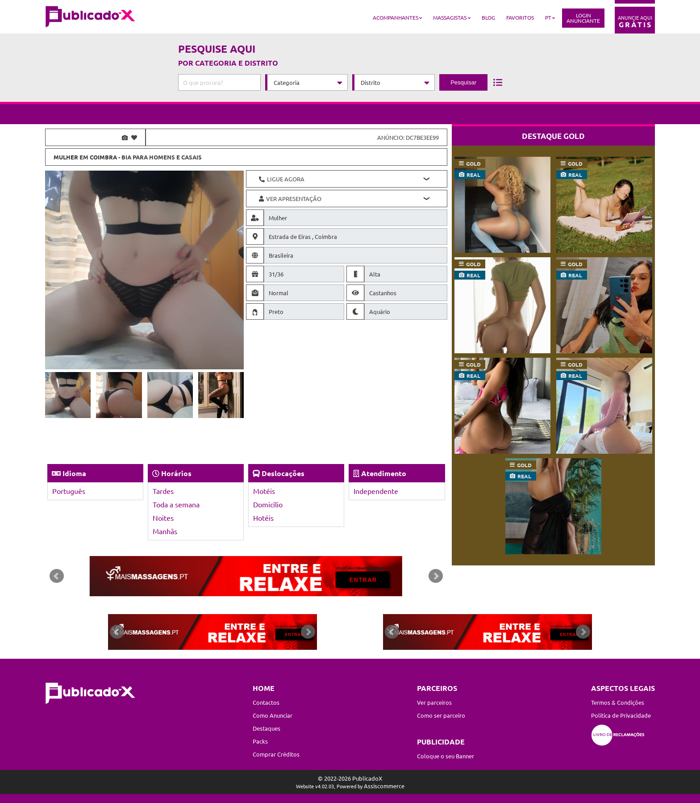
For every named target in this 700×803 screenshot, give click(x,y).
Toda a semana (176, 504)
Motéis (264, 490)
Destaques (266, 728)
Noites (163, 517)
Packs (260, 741)
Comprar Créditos (276, 754)
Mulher (66, 157)
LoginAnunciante (583, 18)
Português (68, 490)
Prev (57, 576)
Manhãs (165, 531)
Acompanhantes (395, 17)
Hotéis (263, 517)
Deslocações (283, 473)
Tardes (163, 490)
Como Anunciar (272, 715)
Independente (376, 490)
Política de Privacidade (621, 715)
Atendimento (383, 473)
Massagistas (450, 17)
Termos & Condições (617, 702)
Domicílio (268, 504)
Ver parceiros (434, 702)
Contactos (266, 702)
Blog (488, 17)
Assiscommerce (384, 786)
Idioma (74, 473)
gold (473, 163)
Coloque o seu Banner (445, 756)
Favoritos (520, 17)
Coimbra (103, 157)
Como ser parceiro (441, 715)
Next (436, 576)
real (473, 174)
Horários (176, 473)
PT (548, 17)
